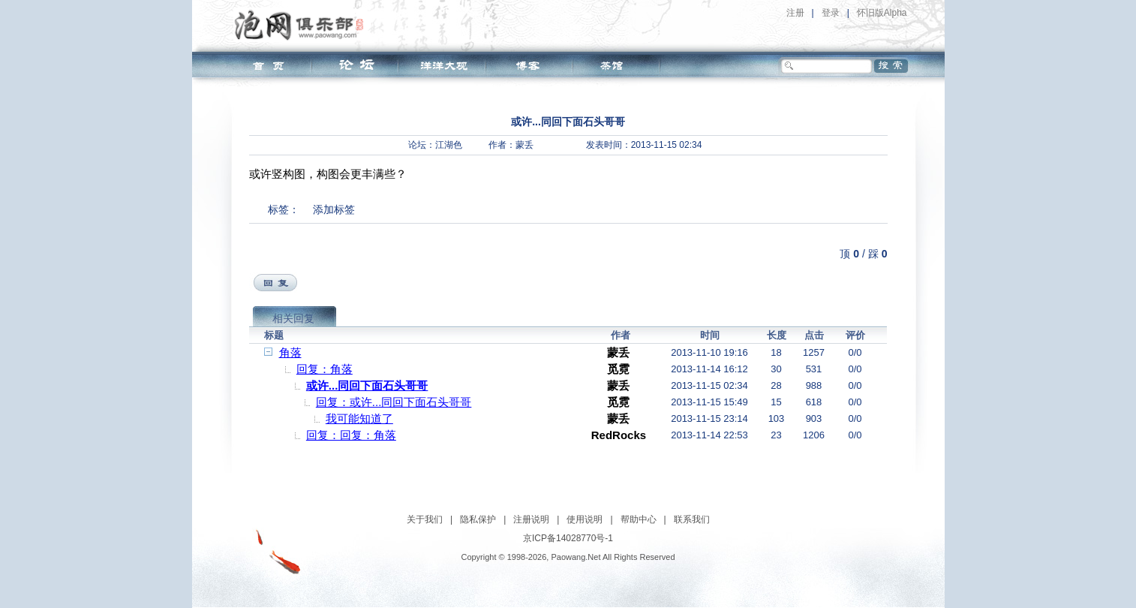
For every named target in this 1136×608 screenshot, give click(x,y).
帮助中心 (639, 519)
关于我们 (425, 519)
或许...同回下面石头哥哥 (367, 385)
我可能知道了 (359, 418)
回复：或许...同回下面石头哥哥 (394, 402)
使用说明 (584, 519)
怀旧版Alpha (882, 13)
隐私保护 (478, 519)
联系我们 (692, 519)
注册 (795, 13)
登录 (831, 13)
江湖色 (448, 145)
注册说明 (531, 519)
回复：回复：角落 (351, 435)
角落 (290, 352)
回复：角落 (324, 369)
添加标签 (334, 209)
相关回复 (293, 318)
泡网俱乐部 (302, 25)
